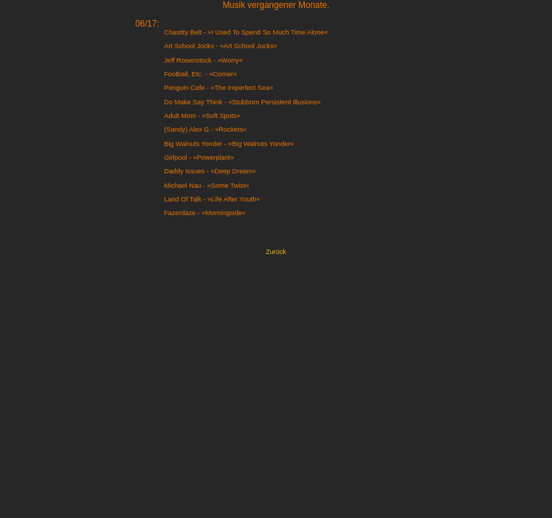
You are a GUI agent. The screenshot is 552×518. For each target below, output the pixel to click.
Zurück (276, 251)
